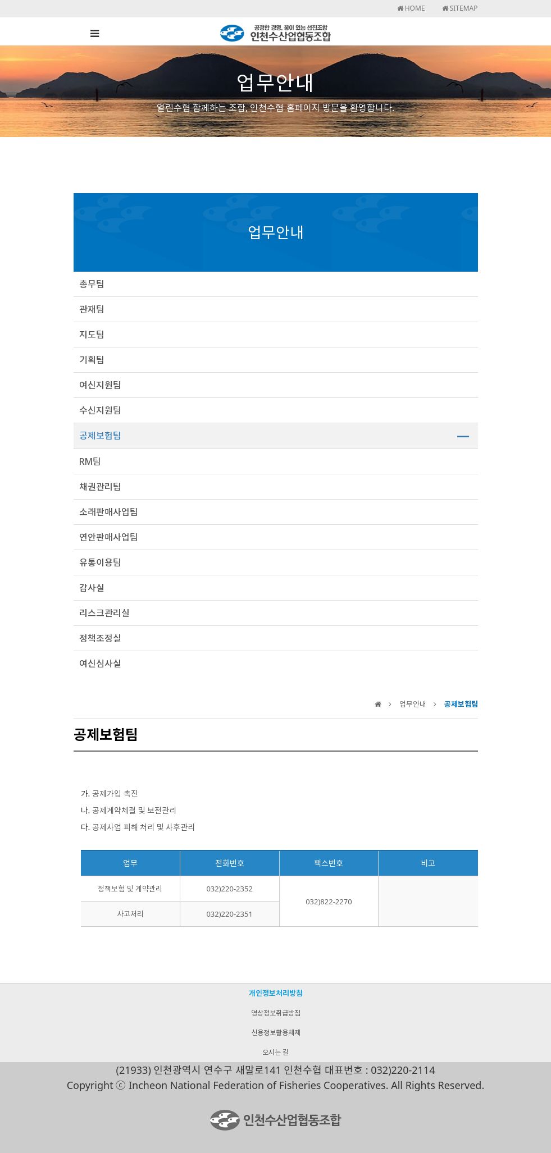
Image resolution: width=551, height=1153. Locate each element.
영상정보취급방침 (275, 1012)
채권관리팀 (100, 487)
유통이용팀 (100, 562)
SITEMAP (460, 8)
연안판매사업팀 (108, 537)
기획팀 (91, 360)
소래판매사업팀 (108, 512)
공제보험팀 (100, 435)
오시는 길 (275, 1052)
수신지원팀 (100, 410)
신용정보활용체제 (275, 1032)
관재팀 (91, 309)
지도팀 (91, 334)
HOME (411, 8)
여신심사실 (100, 663)
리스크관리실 (104, 613)
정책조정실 (100, 638)
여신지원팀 (100, 385)
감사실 (91, 588)
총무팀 (91, 284)
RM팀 (90, 461)
